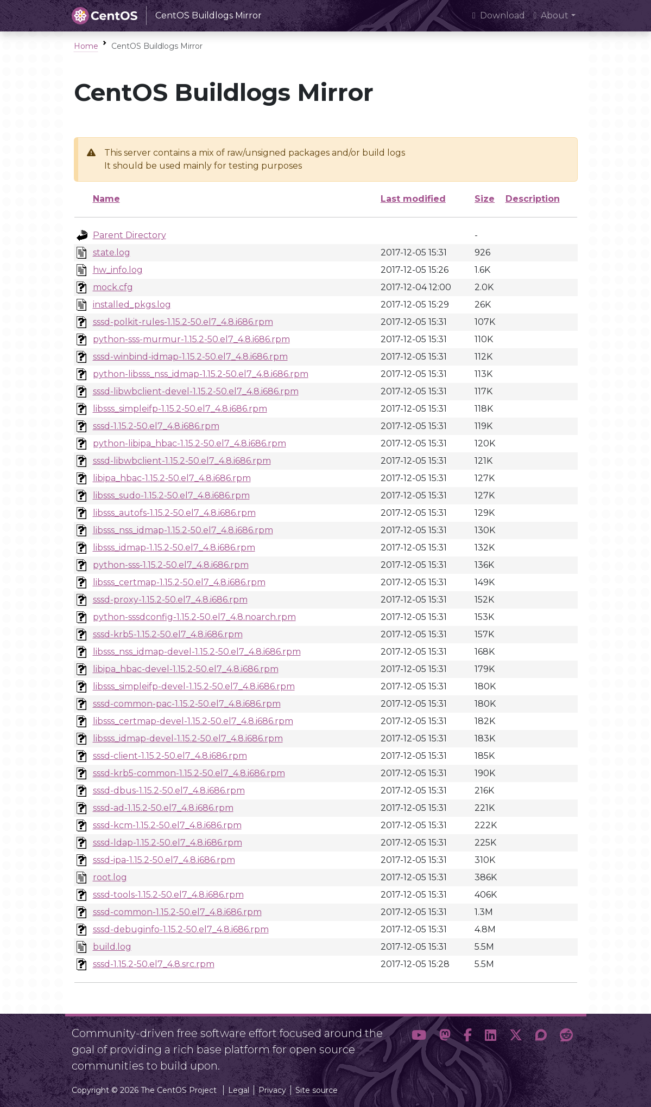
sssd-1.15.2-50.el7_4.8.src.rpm (153, 964)
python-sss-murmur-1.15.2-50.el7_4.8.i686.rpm (191, 339)
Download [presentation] (498, 15)
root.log (110, 877)
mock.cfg (113, 287)
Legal (238, 1090)
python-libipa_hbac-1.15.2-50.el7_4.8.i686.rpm (189, 443)
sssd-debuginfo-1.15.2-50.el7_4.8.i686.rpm (181, 929)
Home (86, 46)
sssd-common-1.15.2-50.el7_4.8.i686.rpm (177, 912)
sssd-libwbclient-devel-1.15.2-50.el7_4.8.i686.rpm (196, 391)
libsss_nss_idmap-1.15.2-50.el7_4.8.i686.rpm (183, 530)
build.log (112, 947)
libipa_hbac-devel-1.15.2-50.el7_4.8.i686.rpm (186, 669)
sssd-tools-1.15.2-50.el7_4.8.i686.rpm (168, 895)
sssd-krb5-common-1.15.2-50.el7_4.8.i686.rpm (189, 773)
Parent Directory (129, 235)
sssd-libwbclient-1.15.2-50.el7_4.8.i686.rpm (182, 461)
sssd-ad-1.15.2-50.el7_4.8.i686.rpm (163, 808)
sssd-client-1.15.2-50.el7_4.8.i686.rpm (170, 756)
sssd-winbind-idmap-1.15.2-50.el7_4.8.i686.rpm (190, 356)
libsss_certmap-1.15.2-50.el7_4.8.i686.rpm (179, 582)
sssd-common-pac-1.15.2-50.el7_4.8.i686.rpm (187, 704)
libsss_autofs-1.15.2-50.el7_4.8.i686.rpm (174, 513)
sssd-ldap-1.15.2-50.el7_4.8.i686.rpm (167, 842)
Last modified (413, 199)
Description (532, 199)
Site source (316, 1090)
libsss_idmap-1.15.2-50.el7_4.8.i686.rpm (174, 547)
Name (106, 199)
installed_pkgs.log (132, 304)
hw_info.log (118, 270)
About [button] (551, 15)
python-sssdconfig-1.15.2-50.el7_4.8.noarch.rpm (194, 617)
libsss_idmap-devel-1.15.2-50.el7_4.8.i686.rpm (188, 738)
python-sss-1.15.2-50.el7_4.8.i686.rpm (171, 565)
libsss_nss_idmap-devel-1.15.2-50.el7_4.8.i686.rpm (197, 652)
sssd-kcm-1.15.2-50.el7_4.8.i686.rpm (167, 825)
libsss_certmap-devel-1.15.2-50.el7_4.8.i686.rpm (193, 721)
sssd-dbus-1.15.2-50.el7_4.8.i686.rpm (169, 790)
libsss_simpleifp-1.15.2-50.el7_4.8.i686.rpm (180, 409)
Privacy (272, 1090)
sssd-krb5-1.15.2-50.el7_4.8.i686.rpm (168, 634)
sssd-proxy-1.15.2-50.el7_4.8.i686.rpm (170, 599)
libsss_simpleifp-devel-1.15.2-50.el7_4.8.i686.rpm (194, 686)
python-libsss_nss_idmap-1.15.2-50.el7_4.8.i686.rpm (200, 374)
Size (485, 199)
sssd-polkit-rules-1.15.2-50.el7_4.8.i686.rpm (183, 322)
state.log (111, 252)
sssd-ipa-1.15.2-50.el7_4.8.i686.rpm (164, 860)
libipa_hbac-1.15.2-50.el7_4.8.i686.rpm (172, 478)
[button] (419, 1045)
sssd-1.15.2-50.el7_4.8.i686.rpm (156, 426)
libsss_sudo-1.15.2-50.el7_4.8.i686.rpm (171, 495)
